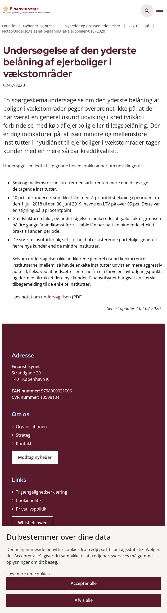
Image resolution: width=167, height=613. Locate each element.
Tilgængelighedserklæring (41, 492)
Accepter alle (84, 583)
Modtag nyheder (35, 457)
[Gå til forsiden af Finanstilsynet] (25, 10)
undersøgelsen (56, 297)
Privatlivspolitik (31, 509)
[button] (161, 11)
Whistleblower (32, 523)
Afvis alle (84, 600)
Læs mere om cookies (28, 574)
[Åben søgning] (147, 10)
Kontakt (23, 443)
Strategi (23, 435)
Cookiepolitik (29, 500)
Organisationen (31, 426)
